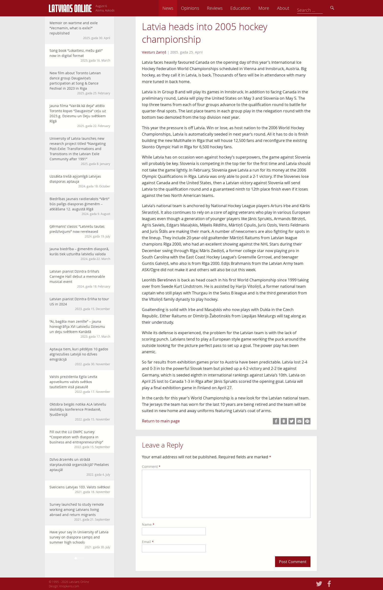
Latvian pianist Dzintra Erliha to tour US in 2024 (80, 304)
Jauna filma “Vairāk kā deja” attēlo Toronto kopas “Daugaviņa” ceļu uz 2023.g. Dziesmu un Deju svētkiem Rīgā (80, 115)
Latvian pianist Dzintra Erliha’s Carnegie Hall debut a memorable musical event (80, 279)
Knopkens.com (69, 586)
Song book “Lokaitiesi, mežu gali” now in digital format (80, 55)
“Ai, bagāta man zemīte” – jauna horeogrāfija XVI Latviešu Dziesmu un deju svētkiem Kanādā (80, 329)
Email (148, 541)
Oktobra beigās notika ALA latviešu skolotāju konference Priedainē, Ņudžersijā (80, 411)
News (201, 8)
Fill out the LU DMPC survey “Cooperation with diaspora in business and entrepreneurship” (80, 439)
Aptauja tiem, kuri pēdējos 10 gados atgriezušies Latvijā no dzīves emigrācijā (80, 356)
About (316, 8)
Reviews (248, 8)
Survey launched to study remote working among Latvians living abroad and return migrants (80, 512)
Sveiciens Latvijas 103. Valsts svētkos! (80, 489)
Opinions (223, 8)
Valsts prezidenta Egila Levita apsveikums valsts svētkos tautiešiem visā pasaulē (80, 384)
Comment (151, 466)
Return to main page (161, 421)
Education (274, 8)
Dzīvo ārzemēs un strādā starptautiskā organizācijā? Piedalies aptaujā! (80, 467)
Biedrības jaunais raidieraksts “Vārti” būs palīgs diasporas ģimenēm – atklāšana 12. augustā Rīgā (80, 206)
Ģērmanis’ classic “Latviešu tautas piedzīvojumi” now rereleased (80, 231)
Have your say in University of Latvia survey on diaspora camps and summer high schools (80, 539)
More (297, 8)
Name (148, 524)
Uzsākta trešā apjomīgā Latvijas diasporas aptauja (80, 181)
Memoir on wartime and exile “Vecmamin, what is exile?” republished (80, 30)
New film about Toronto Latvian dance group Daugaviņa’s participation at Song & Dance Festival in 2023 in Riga (80, 83)
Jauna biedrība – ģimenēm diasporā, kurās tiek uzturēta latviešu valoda (80, 254)
